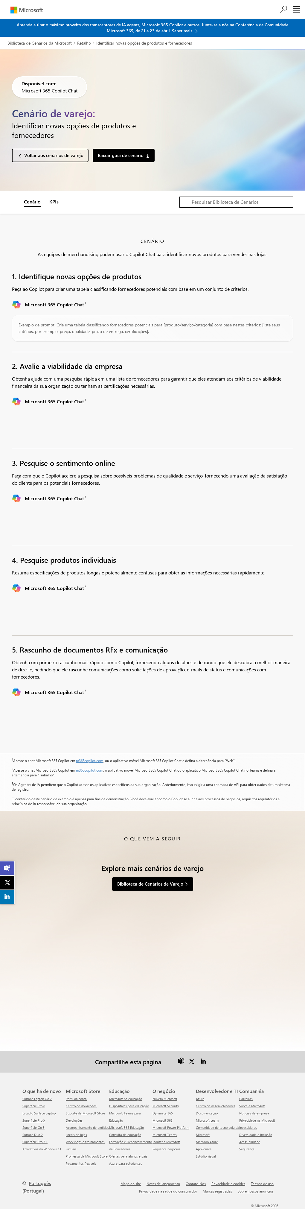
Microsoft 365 (162, 1120)
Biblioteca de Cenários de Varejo (150, 884)
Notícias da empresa (254, 1113)
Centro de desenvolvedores (215, 1106)
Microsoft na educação (125, 1099)
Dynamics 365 (162, 1113)
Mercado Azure (207, 1142)
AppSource (203, 1149)
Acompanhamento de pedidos (87, 1127)
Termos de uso (262, 1183)
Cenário (32, 201)
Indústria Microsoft (166, 1142)
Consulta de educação (125, 1134)
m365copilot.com (89, 760)
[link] (7, 868)
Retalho (84, 43)
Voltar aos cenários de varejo (53, 155)
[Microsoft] (26, 10)
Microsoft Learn (207, 1120)
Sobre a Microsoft (252, 1106)
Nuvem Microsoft (164, 1099)
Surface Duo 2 (32, 1134)
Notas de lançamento (163, 1183)
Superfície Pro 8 (33, 1106)
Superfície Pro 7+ (35, 1142)
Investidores (248, 1127)
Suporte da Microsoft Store (85, 1113)
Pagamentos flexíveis (81, 1163)
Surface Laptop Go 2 (37, 1099)
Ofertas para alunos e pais (128, 1156)
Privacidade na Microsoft (257, 1120)
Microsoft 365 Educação (126, 1127)
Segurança (246, 1149)
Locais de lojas (76, 1134)
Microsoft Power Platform (170, 1127)
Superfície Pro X (33, 1120)
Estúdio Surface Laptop (39, 1113)
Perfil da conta (76, 1099)
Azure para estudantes (125, 1163)
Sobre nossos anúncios (256, 1191)
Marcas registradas (217, 1191)
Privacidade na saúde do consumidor (168, 1191)
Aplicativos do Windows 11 (41, 1149)
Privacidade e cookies (228, 1183)
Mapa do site (131, 1183)
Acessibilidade (249, 1142)
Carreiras (246, 1099)
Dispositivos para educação (129, 1106)
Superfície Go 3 (33, 1127)
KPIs (54, 201)
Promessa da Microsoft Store (87, 1156)
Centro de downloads (81, 1106)
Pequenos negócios (166, 1149)
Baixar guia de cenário (121, 155)
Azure (200, 1099)
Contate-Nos (196, 1183)
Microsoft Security (165, 1106)
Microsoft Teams (164, 1134)
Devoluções (74, 1120)
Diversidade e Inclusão (255, 1134)
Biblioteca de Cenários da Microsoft (39, 43)
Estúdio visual (206, 1156)
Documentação (207, 1113)
